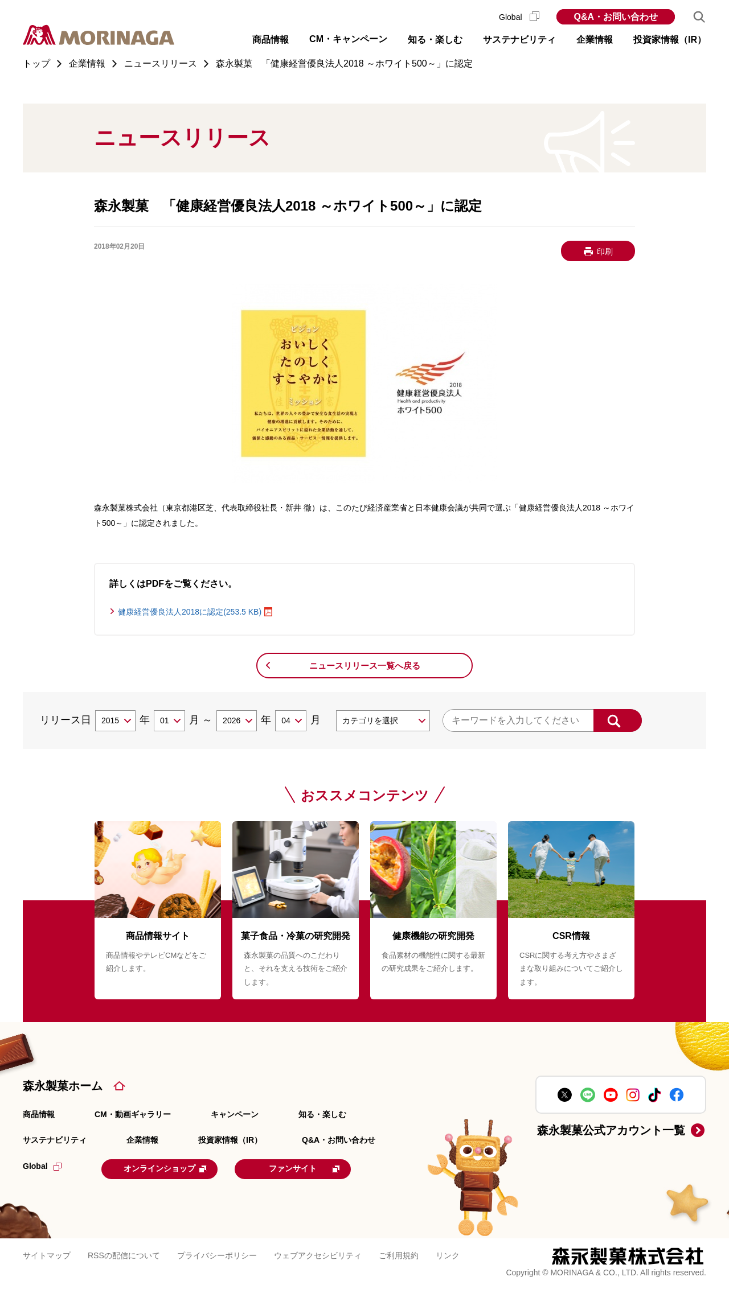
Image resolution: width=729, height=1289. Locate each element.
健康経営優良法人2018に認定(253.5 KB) (189, 611)
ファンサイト (320, 1168)
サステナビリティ (55, 1139)
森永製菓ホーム (63, 1086)
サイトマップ (47, 1254)
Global (519, 17)
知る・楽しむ (322, 1114)
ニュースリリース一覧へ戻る (364, 665)
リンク (448, 1254)
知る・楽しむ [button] (435, 39)
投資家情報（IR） (230, 1139)
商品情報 (39, 1114)
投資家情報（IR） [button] (669, 39)
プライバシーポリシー (217, 1254)
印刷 (605, 251)
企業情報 (142, 1139)
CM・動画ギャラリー (133, 1114)
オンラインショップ (172, 1168)
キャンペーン (235, 1114)
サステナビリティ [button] (519, 39)
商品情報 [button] (270, 39)
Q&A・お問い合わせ (616, 17)
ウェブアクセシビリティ (318, 1254)
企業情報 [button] (594, 39)
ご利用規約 (399, 1254)
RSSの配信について (124, 1254)
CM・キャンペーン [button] (348, 39)
